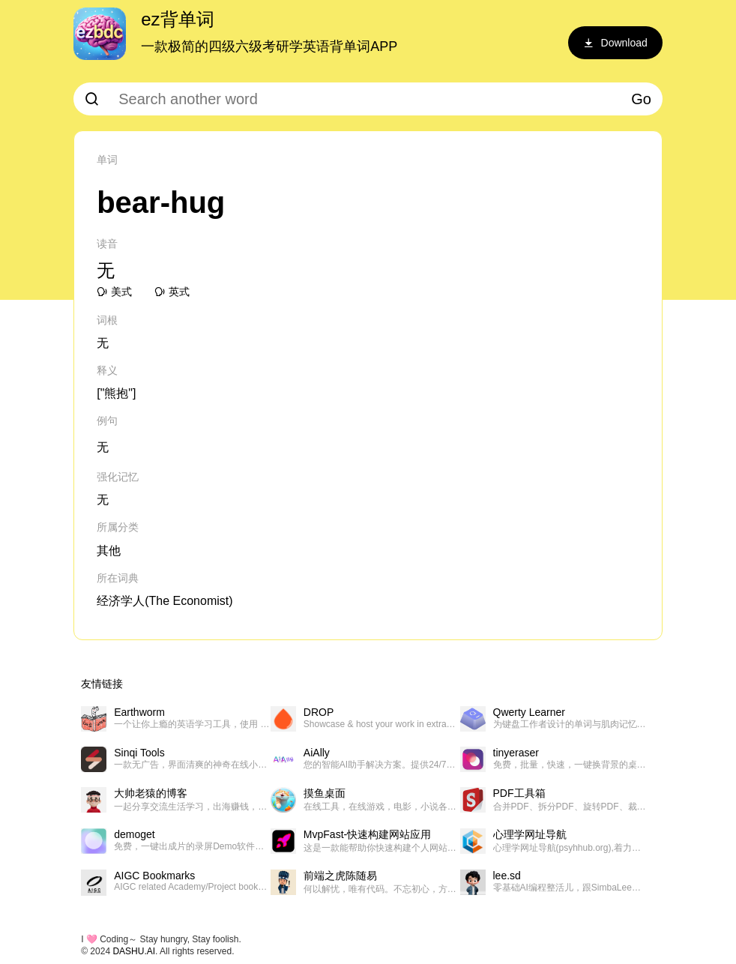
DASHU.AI (133, 951)
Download (615, 43)
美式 (114, 292)
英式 (172, 292)
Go (641, 99)
